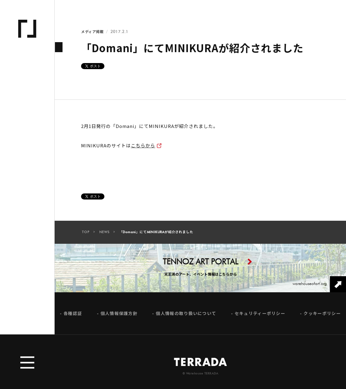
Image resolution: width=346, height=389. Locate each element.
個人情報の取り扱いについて (186, 315)
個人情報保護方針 (118, 315)
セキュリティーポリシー (260, 315)
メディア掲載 (92, 32)
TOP (85, 233)
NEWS (104, 233)
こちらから (143, 145)
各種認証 (72, 315)
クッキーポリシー (322, 315)
